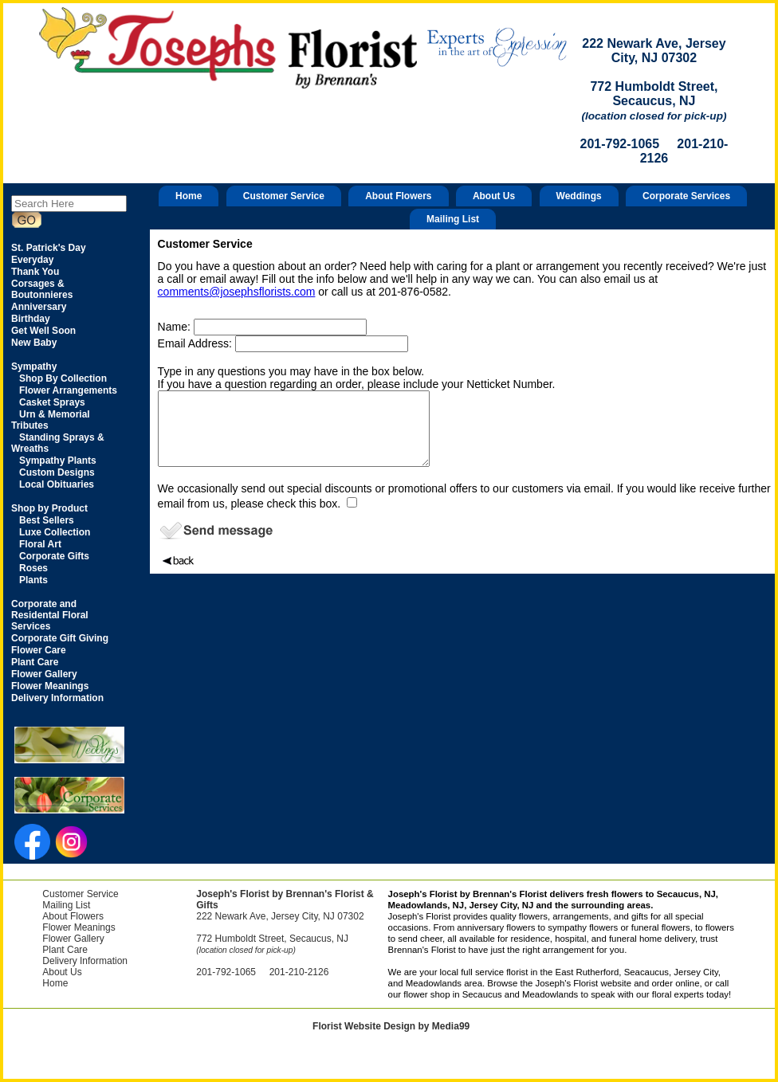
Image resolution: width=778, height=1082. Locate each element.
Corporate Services (686, 196)
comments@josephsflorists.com (237, 291)
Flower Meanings (78, 927)
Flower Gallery (73, 938)
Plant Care (65, 949)
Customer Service (283, 196)
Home (188, 196)
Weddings (579, 196)
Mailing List (452, 219)
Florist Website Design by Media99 (391, 1026)
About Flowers (398, 196)
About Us (494, 196)
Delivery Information (85, 960)
